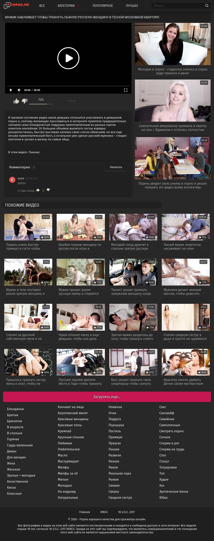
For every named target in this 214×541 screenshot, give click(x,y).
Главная (84, 512)
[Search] (206, 6)
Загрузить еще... (107, 397)
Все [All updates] (42, 6)
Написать (116, 167)
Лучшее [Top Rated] (132, 6)
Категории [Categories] (69, 6)
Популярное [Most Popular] (103, 6)
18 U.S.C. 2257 (126, 512)
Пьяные (34, 152)
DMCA (104, 512)
